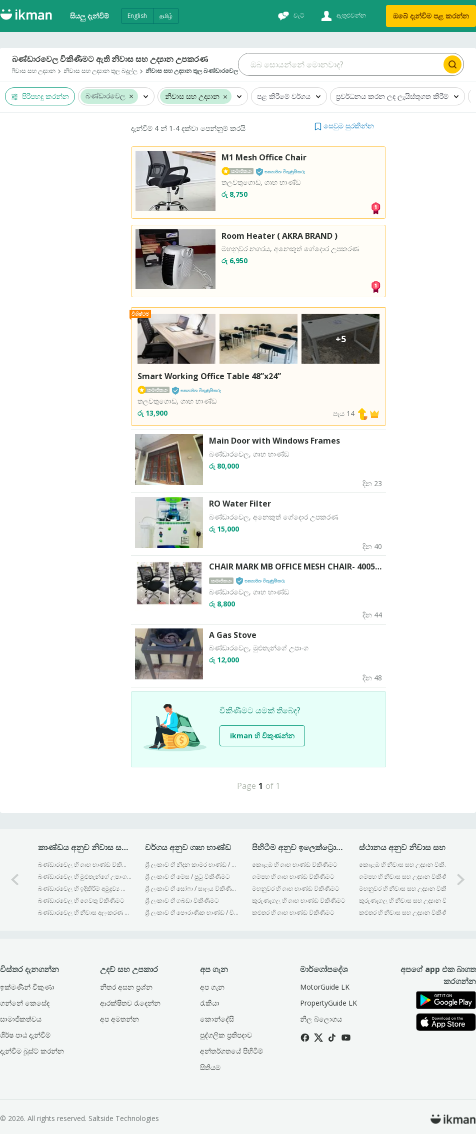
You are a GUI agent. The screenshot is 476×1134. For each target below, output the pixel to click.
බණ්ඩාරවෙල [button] (106, 96)
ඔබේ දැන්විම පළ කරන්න (431, 15)
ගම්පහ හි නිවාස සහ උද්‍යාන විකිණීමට (405, 876)
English (137, 15)
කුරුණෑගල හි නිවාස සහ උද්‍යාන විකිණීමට (405, 900)
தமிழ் (166, 15)
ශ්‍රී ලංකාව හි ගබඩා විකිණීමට (182, 900)
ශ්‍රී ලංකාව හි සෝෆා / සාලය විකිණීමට (191, 888)
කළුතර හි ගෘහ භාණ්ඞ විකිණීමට (293, 912)
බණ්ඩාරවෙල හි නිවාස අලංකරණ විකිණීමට (85, 912)
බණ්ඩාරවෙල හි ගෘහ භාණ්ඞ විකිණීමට (85, 864)
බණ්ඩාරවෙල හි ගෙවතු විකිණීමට (81, 900)
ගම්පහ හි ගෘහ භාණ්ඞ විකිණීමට (293, 876)
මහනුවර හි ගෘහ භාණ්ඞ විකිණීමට (296, 888)
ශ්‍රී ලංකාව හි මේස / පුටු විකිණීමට (187, 876)
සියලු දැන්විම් (89, 15)
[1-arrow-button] (461, 879)
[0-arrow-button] (15, 879)
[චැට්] (290, 16)
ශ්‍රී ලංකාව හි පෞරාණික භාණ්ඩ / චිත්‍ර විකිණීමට (191, 912)
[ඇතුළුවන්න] (342, 16)
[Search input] (340, 64)
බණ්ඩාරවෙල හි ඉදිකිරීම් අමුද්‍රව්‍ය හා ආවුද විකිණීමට (85, 888)
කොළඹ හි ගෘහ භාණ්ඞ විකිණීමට (295, 864)
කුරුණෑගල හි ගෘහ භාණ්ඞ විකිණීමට (299, 900)
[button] (131, 96)
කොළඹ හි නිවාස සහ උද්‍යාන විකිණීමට (405, 864)
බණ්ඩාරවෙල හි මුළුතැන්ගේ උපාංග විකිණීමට (85, 876)
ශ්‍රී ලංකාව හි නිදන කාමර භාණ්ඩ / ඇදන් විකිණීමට (191, 864)
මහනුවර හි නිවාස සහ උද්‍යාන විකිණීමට (405, 888)
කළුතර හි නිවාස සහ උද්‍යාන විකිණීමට (405, 912)
